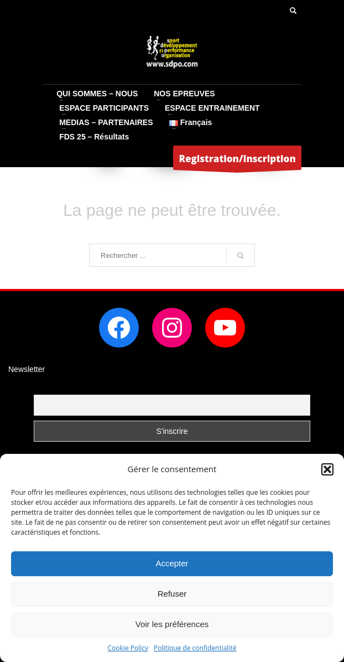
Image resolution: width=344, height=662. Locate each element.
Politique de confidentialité (195, 648)
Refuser (172, 593)
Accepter (171, 563)
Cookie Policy (128, 648)
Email (44, 387)
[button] (327, 469)
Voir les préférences (172, 624)
